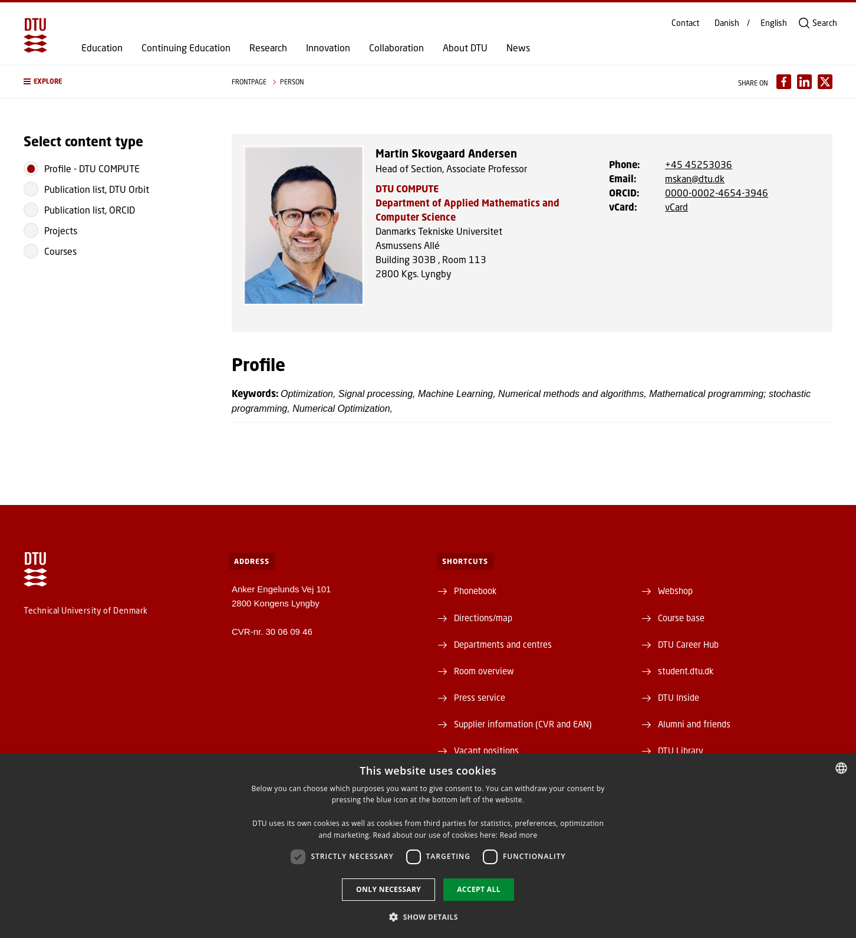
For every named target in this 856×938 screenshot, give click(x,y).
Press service (479, 697)
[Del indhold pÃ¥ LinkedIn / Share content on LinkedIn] (804, 81)
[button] (116, 81)
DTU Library (680, 750)
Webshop (675, 590)
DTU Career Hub (688, 644)
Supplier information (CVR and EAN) (523, 724)
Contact (685, 23)
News (518, 48)
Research (268, 48)
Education (102, 48)
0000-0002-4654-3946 (716, 192)
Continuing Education (186, 48)
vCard (676, 206)
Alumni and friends (694, 724)
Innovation (328, 48)
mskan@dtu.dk (695, 178)
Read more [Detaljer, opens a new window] (519, 835)
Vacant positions (486, 750)
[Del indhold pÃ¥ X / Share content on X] (825, 81)
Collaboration (396, 48)
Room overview (484, 670)
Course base (681, 617)
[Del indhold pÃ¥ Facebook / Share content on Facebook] (783, 81)
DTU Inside (678, 697)
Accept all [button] (479, 889)
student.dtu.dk (685, 670)
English (773, 23)
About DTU (465, 48)
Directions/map (483, 617)
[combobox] (841, 768)
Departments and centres (503, 644)
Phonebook (475, 590)
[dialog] (428, 845)
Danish (727, 23)
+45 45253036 (698, 164)
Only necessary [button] (388, 889)
